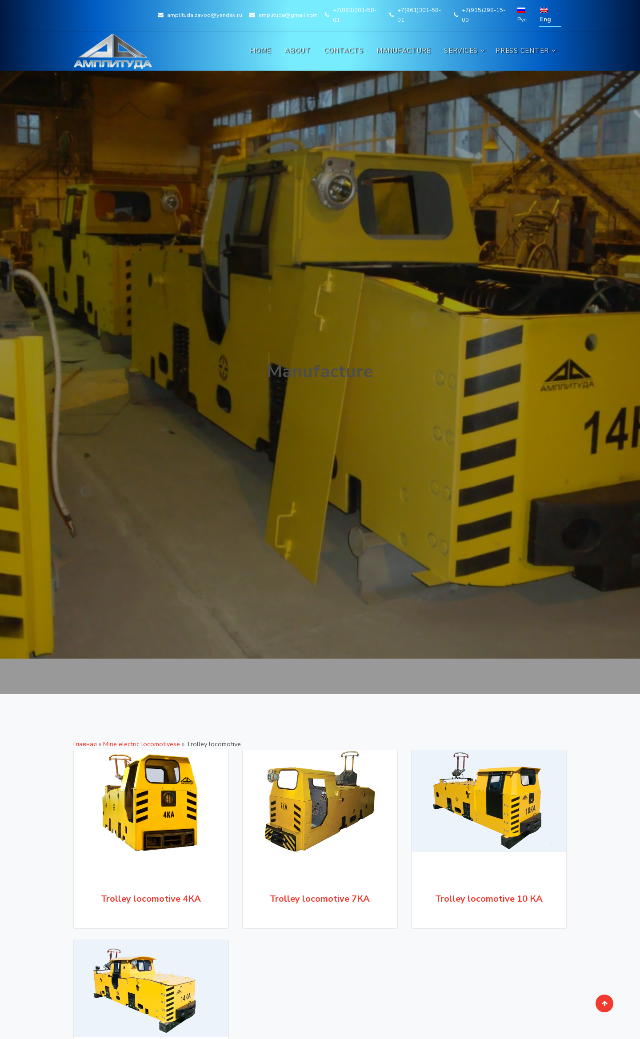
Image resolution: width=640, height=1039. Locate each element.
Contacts (343, 50)
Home (260, 50)
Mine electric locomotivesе (141, 743)
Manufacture (403, 50)
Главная (85, 743)
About (297, 50)
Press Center (522, 50)
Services (461, 50)
